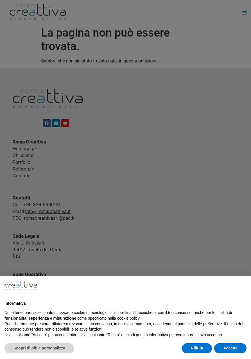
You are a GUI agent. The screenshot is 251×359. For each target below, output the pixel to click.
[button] (243, 285)
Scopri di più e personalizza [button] (39, 348)
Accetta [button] (230, 348)
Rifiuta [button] (197, 348)
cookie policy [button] (128, 318)
